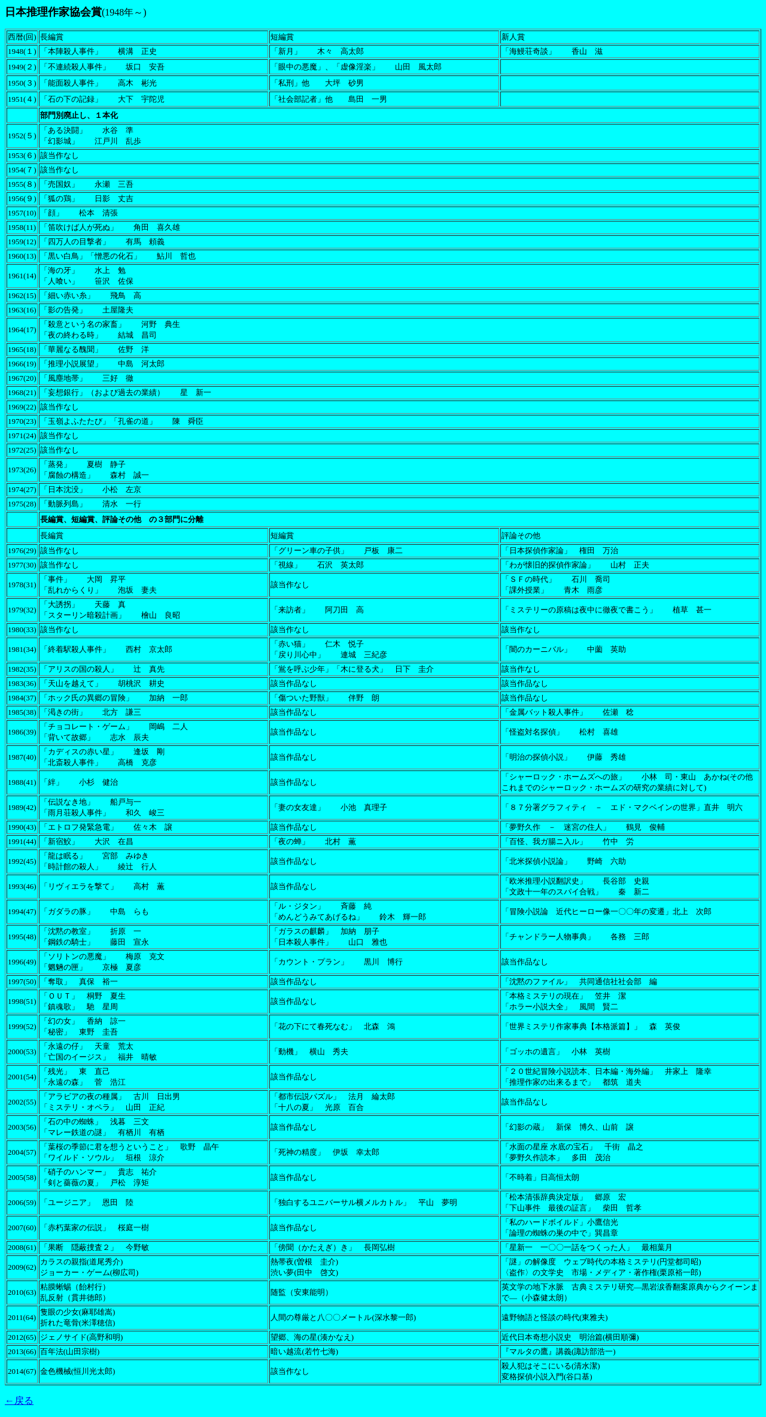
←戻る (19, 1400)
